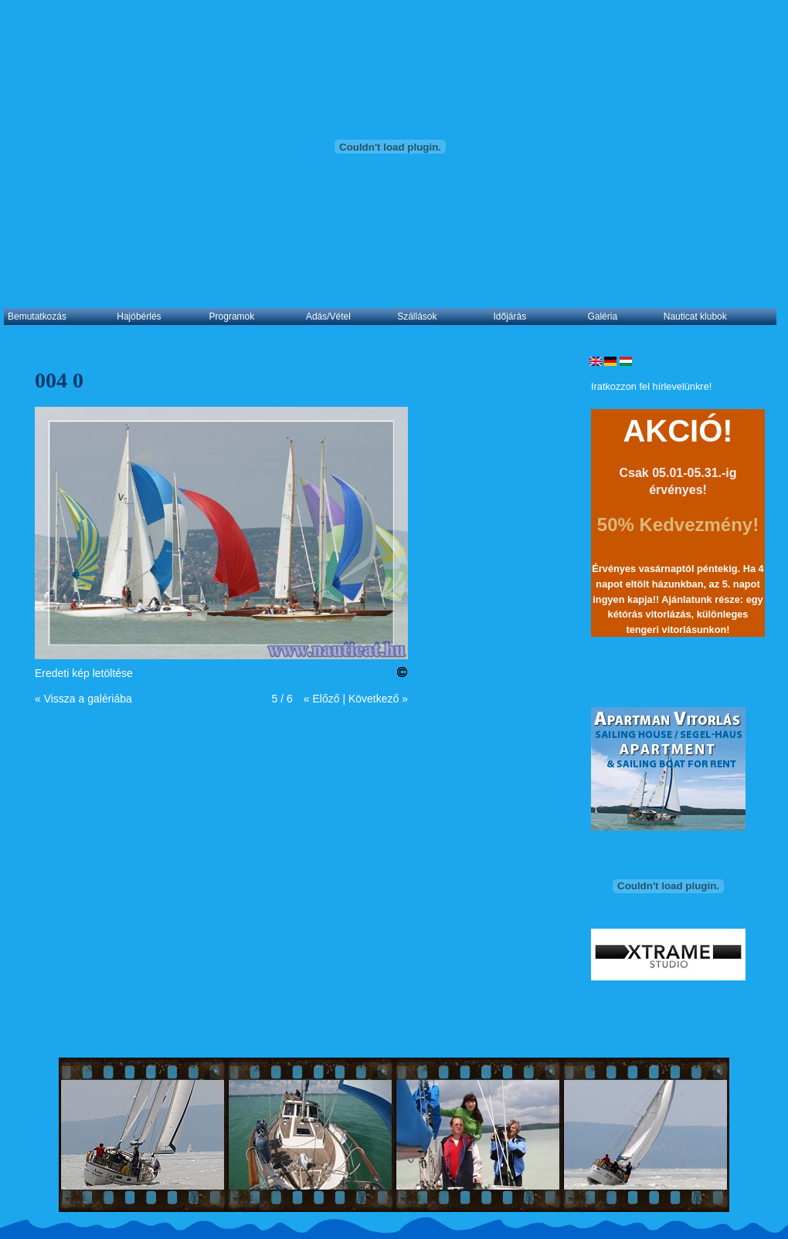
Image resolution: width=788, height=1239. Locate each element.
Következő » (378, 698)
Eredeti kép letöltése (84, 673)
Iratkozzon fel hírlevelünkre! (651, 386)
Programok (232, 316)
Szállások (416, 316)
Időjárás (510, 316)
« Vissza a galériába (83, 698)
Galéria (602, 316)
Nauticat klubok (695, 316)
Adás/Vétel (328, 316)
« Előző (322, 698)
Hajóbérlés (139, 316)
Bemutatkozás (37, 316)
